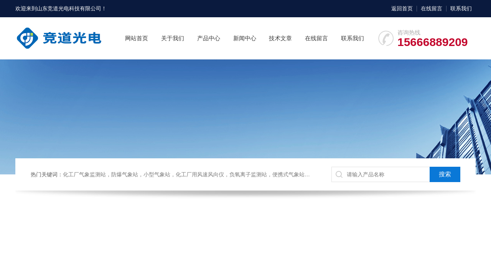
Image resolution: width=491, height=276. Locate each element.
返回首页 (402, 8)
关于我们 (172, 38)
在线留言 (431, 8)
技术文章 (280, 38)
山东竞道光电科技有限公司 (69, 8)
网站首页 (136, 38)
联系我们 (461, 8)
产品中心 (208, 38)
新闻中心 (244, 38)
